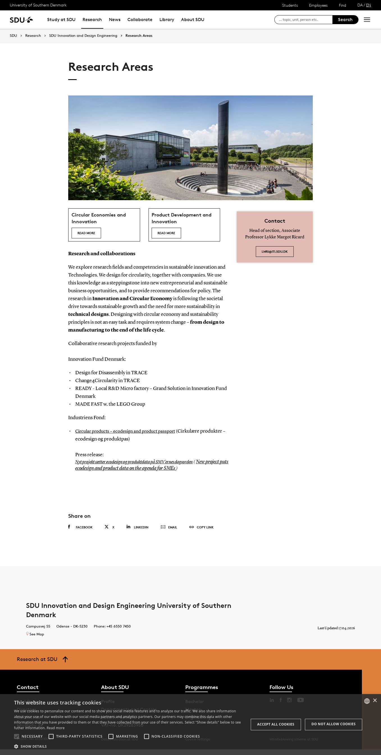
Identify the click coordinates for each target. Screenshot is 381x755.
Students (290, 5)
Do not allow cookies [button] (333, 724)
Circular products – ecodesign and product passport (129, 436)
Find (342, 5)
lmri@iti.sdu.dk (275, 251)
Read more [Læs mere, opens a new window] (56, 728)
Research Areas (139, 36)
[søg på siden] (305, 19)
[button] (16, 736)
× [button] (375, 701)
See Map (35, 639)
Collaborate (139, 19)
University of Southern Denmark (38, 5)
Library (166, 19)
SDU (13, 35)
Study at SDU (61, 19)
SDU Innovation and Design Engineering (83, 36)
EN (368, 5)
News (114, 19)
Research (92, 19)
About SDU (192, 19)
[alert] (190, 724)
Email (169, 533)
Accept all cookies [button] (275, 724)
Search (345, 19)
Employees (318, 5)
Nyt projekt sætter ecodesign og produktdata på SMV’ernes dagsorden (142, 467)
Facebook (80, 532)
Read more (89, 235)
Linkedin (137, 532)
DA (360, 5)
